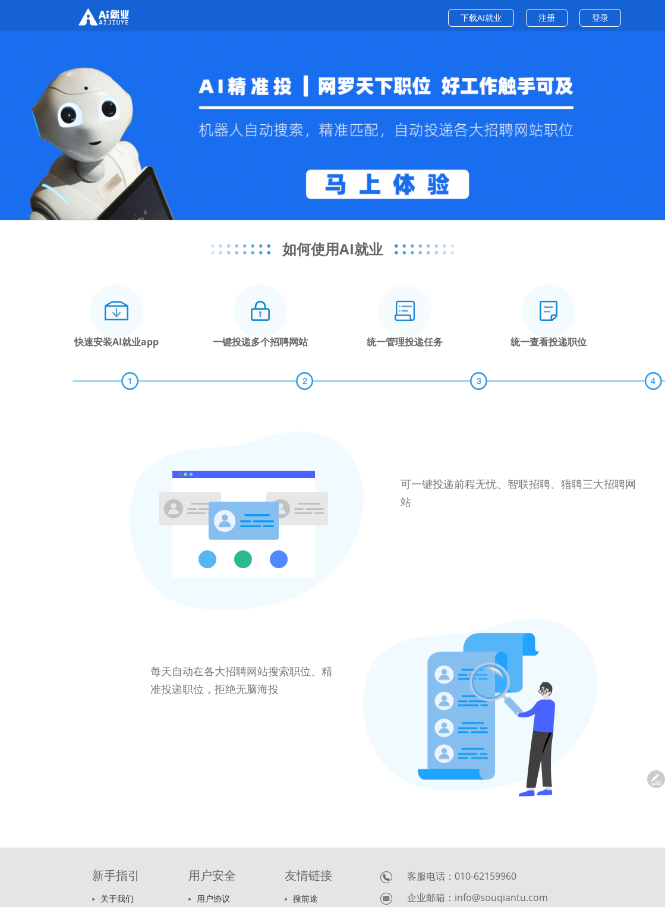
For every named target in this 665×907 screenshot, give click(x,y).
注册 (546, 17)
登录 (600, 17)
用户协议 (209, 898)
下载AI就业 (481, 17)
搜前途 (301, 898)
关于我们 (113, 898)
